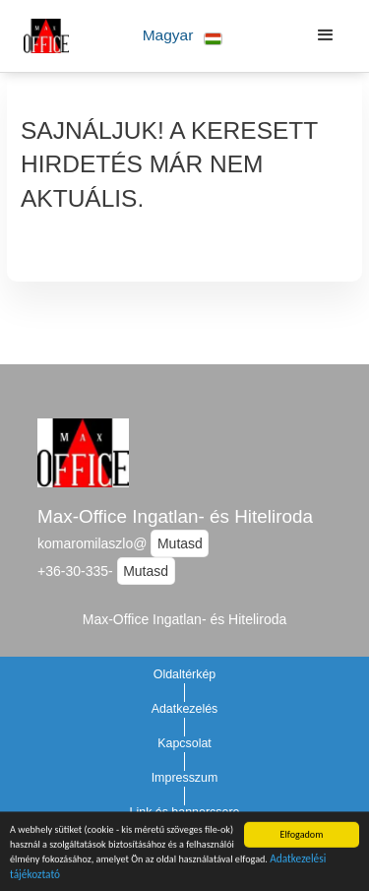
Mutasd (180, 543)
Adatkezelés (185, 709)
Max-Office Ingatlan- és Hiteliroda (175, 516)
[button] (182, 36)
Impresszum (185, 778)
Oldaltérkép (185, 674)
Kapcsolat (184, 743)
